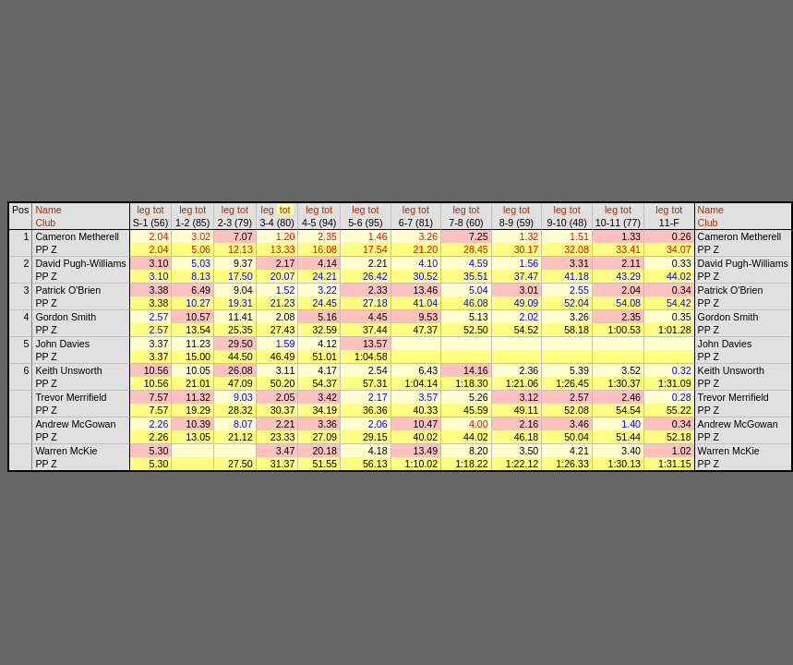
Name (48, 209)
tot (158, 209)
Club (45, 222)
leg (143, 209)
